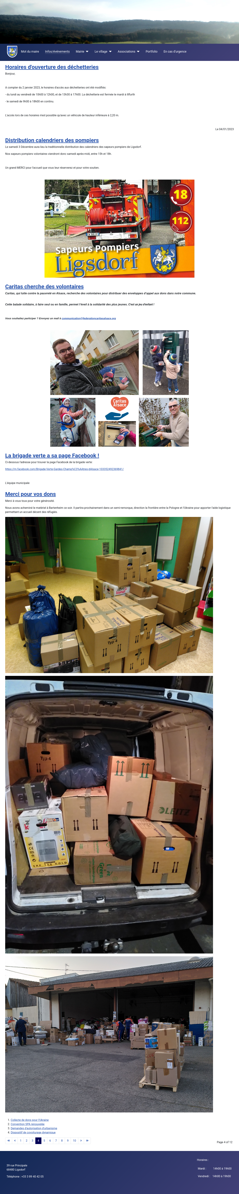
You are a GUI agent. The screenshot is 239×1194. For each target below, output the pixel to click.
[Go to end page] (87, 1140)
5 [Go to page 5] (44, 1140)
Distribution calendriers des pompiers (52, 140)
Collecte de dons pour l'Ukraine (30, 1120)
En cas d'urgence (174, 51)
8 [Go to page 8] (62, 1140)
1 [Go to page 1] (20, 1140)
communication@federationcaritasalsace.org (89, 318)
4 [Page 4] (38, 1140)
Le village (101, 51)
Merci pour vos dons (30, 494)
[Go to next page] (81, 1140)
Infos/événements (57, 51)
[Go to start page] (8, 1140)
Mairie (80, 51)
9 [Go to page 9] (68, 1140)
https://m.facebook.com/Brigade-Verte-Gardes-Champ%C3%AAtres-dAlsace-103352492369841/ (64, 469)
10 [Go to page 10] (74, 1140)
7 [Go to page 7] (56, 1140)
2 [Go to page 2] (26, 1140)
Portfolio (151, 51)
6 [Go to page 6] (50, 1140)
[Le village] (109, 51)
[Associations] (137, 51)
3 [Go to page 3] (32, 1140)
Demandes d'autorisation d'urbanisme (34, 1128)
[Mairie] (86, 51)
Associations (126, 51)
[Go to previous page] (15, 1140)
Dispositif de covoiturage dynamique (33, 1132)
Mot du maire (30, 51)
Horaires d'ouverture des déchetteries (52, 67)
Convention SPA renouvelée (28, 1124)
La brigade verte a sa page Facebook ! (52, 455)
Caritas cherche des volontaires (44, 286)
